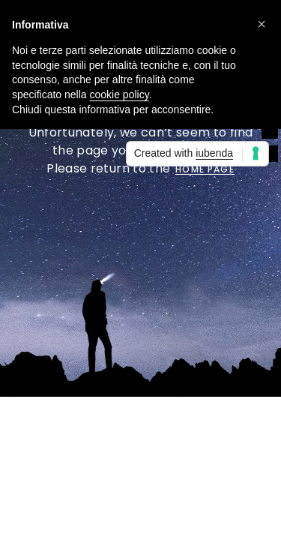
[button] (262, 24)
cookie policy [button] (119, 94)
